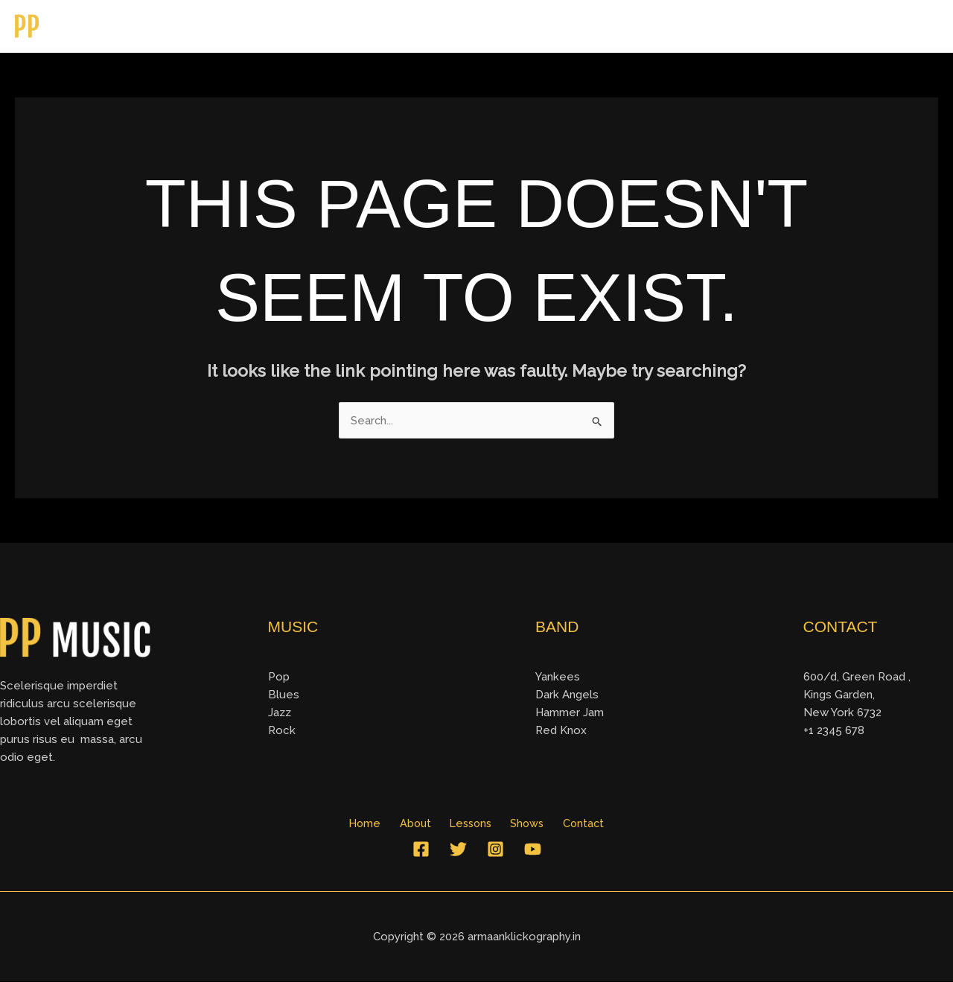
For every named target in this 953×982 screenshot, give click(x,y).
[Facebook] (421, 849)
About (692, 26)
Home (629, 26)
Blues (283, 695)
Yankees (557, 677)
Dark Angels (567, 695)
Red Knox (561, 731)
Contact (900, 26)
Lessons (760, 26)
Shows (830, 26)
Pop (279, 677)
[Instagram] (495, 849)
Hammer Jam (569, 713)
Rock (282, 731)
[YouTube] (532, 849)
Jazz (279, 713)
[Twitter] (458, 849)
